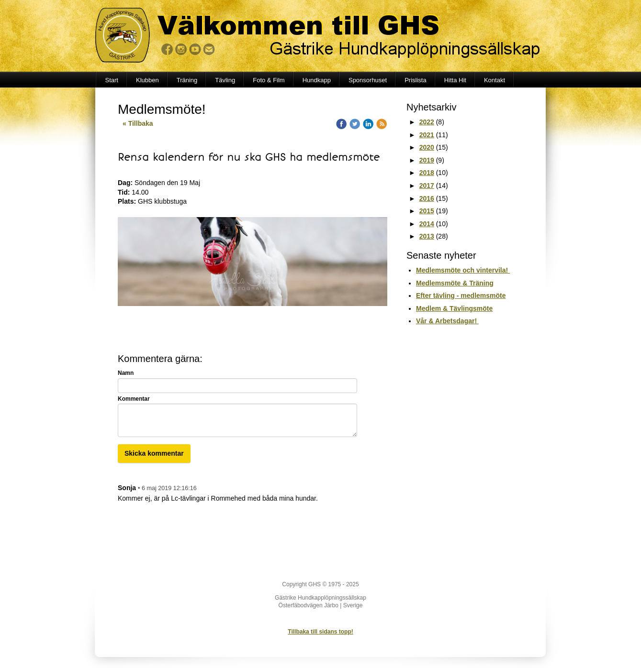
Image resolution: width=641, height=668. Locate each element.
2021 (426, 135)
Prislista (416, 80)
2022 (426, 122)
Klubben (147, 80)
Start (111, 80)
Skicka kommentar (154, 453)
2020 (426, 147)
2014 (426, 224)
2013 (426, 236)
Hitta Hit (455, 80)
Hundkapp (317, 80)
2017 (426, 185)
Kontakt (494, 80)
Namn (126, 373)
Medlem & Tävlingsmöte (454, 308)
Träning (187, 80)
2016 (426, 198)
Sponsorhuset (368, 80)
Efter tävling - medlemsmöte (461, 295)
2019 (426, 160)
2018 (426, 172)
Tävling (225, 80)
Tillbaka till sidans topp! (320, 631)
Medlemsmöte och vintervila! (463, 270)
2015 (426, 211)
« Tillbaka (138, 123)
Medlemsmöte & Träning (455, 283)
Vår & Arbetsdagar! (447, 321)
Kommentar (134, 398)
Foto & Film (268, 80)
